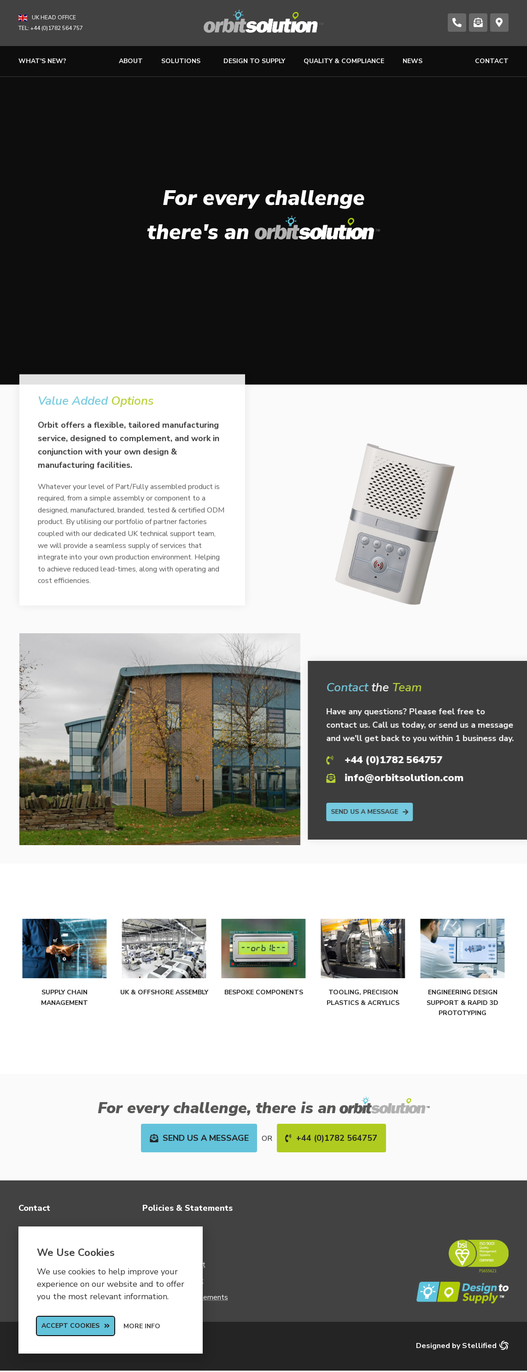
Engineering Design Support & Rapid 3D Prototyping (462, 1002)
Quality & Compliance (344, 61)
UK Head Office (54, 17)
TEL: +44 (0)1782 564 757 (50, 28)
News (412, 61)
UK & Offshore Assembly (164, 992)
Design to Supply (254, 61)
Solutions (183, 61)
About (131, 61)
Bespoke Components (263, 992)
